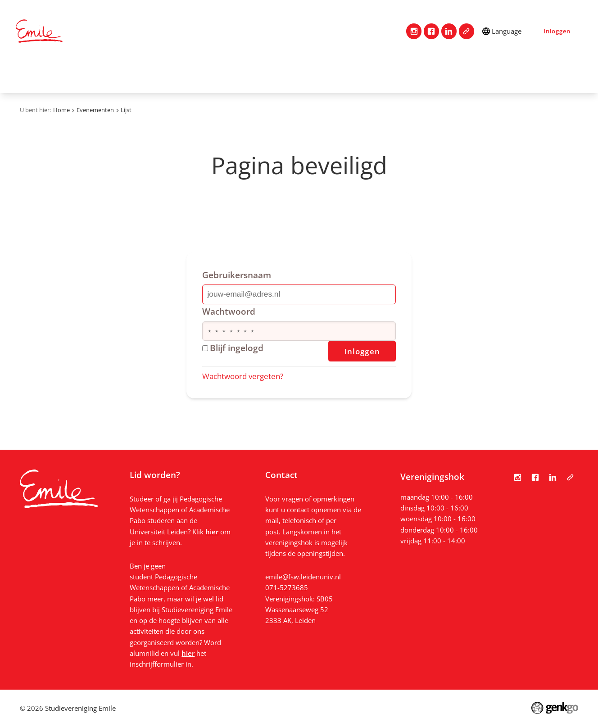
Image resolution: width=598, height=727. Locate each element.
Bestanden (534, 73)
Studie (228, 73)
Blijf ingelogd (233, 348)
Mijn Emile (275, 73)
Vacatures (397, 73)
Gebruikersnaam (236, 275)
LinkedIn (449, 31)
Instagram (414, 31)
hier (211, 531)
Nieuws (446, 73)
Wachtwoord (228, 311)
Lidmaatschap (174, 73)
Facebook (431, 31)
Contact (60, 73)
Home (27, 73)
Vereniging (111, 73)
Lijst (126, 110)
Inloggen (557, 31)
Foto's (487, 73)
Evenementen (337, 73)
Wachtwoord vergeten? (242, 375)
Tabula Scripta (467, 31)
